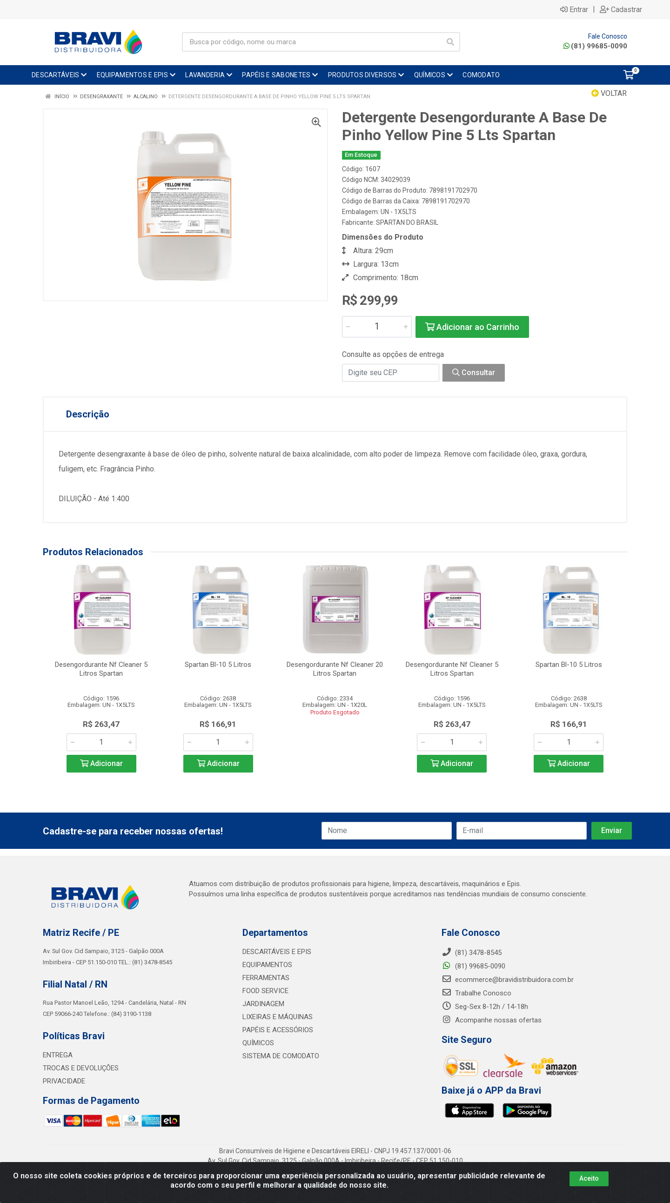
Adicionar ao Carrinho (472, 327)
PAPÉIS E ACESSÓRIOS (277, 1030)
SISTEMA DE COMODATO (280, 1056)
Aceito (589, 1178)
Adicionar (101, 763)
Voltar (609, 93)
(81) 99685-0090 (595, 46)
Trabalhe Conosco (476, 993)
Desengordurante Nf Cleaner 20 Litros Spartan (335, 669)
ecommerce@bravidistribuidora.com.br (508, 979)
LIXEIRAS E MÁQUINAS (277, 1017)
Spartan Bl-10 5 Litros (218, 664)
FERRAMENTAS (265, 978)
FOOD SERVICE (265, 991)
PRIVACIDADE (64, 1081)
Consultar (473, 372)
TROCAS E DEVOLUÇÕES (81, 1068)
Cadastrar (621, 9)
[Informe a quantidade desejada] (377, 326)
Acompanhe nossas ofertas (492, 1020)
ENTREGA (58, 1055)
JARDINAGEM (263, 1004)
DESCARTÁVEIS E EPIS (276, 952)
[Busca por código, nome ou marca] (311, 42)
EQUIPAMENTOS (267, 965)
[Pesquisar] (450, 42)
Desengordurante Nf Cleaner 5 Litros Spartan (101, 669)
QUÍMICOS (258, 1043)
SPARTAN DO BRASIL (407, 222)
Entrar (574, 9)
